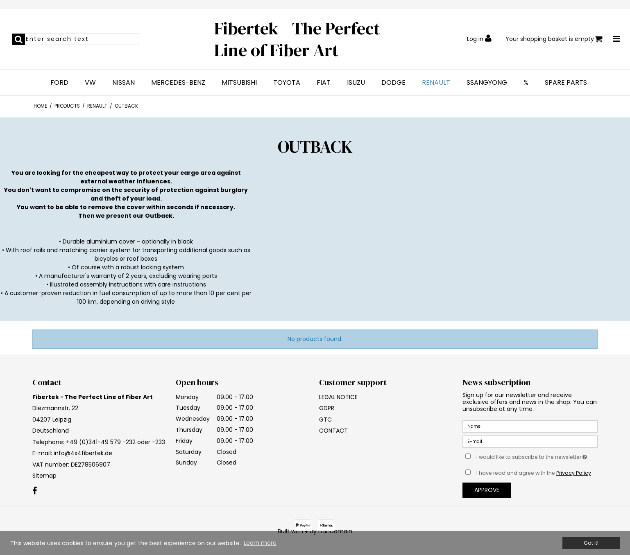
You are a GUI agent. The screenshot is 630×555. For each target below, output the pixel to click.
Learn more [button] (260, 543)
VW (90, 83)
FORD (59, 83)
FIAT (324, 83)
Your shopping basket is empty (554, 39)
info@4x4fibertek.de (83, 453)
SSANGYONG (487, 83)
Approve (486, 490)
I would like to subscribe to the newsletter (537, 455)
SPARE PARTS (566, 83)
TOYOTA (286, 83)
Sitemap (44, 476)
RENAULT (436, 83)
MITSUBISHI (239, 83)
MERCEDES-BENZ (178, 83)
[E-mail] (530, 441)
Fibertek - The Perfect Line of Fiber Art (297, 39)
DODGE (393, 83)
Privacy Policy (573, 472)
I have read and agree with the (533, 472)
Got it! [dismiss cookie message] (591, 542)
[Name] (530, 426)
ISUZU (356, 83)
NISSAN (123, 83)
